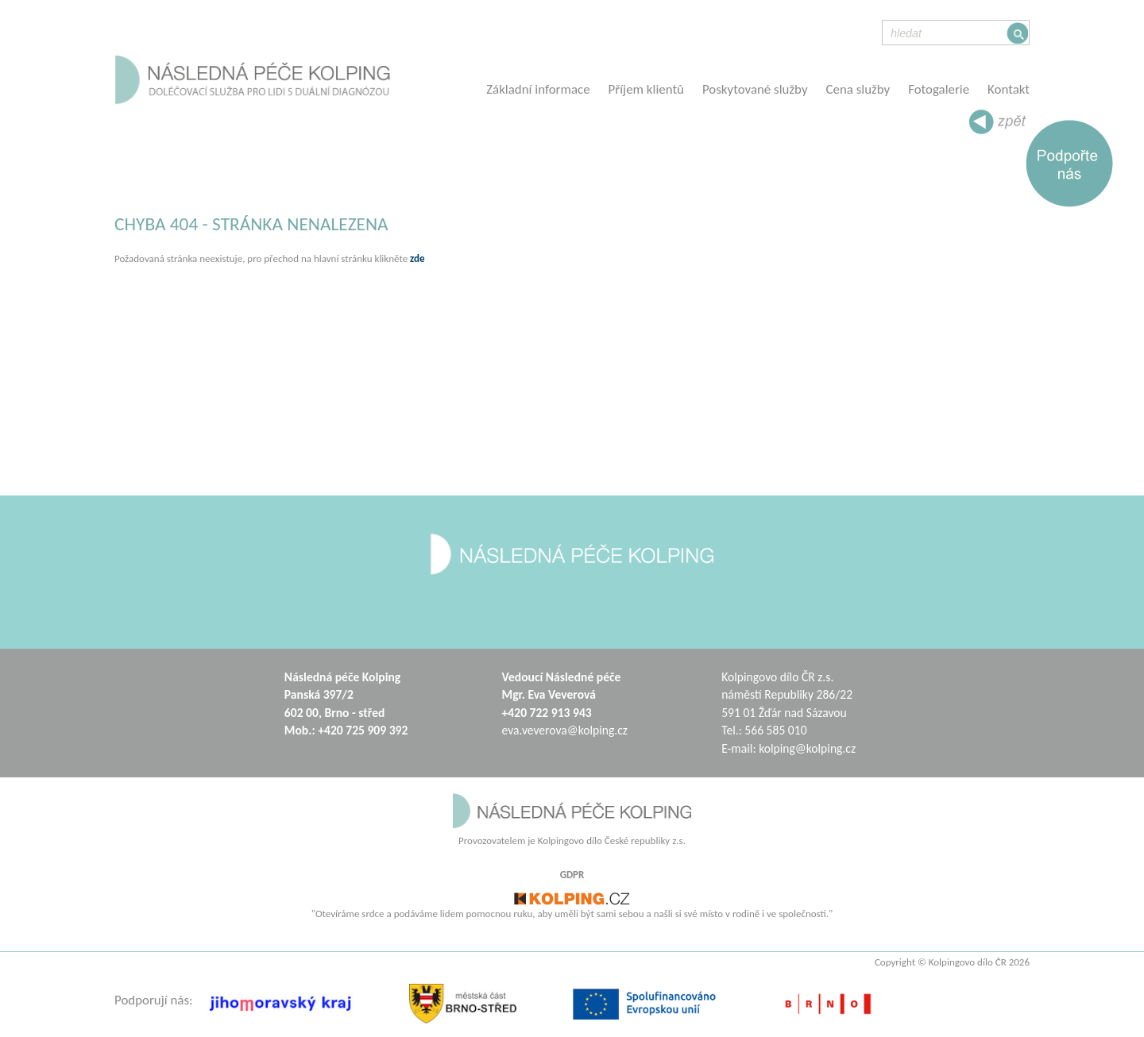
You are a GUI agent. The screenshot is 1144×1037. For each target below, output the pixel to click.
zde (417, 258)
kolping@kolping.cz (807, 748)
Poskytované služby (755, 89)
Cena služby (858, 89)
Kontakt (1008, 89)
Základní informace (537, 89)
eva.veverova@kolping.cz (565, 730)
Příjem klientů (646, 89)
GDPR (572, 875)
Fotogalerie (938, 89)
